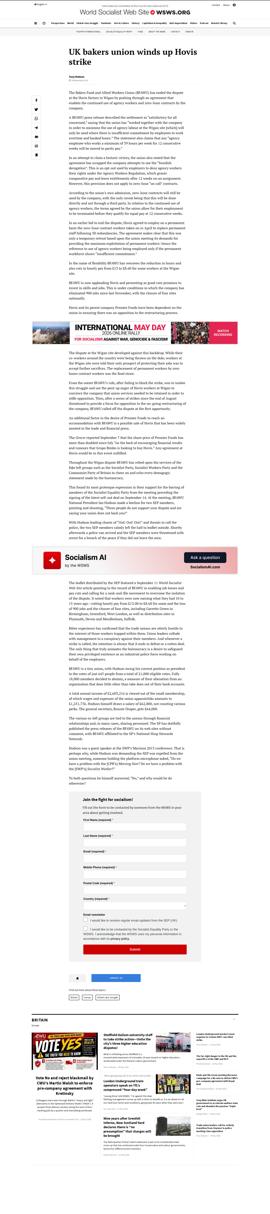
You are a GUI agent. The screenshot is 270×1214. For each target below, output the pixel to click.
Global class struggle (107, 997)
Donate (190, 31)
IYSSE (140, 31)
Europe (87, 997)
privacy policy (120, 938)
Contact (216, 5)
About (226, 5)
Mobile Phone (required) (99, 867)
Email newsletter (94, 914)
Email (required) (93, 851)
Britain (74, 997)
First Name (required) (97, 820)
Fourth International (88, 31)
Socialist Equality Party (119, 31)
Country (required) (95, 899)
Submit (135, 949)
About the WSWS (157, 31)
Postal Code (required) (98, 883)
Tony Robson (76, 76)
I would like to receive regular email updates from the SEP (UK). (134, 920)
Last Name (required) (97, 836)
